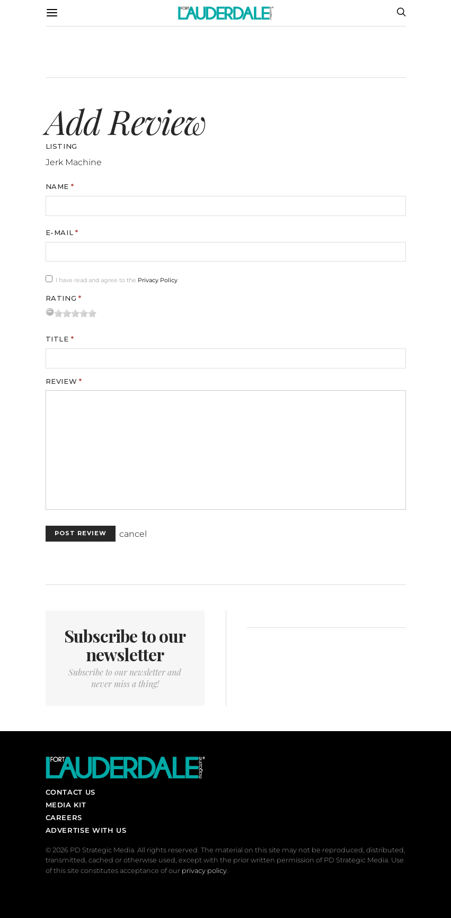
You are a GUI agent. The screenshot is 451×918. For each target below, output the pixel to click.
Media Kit (66, 804)
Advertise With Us (86, 830)
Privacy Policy (158, 280)
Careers (64, 817)
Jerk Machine (74, 162)
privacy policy (204, 871)
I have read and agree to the (117, 280)
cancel (133, 534)
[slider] (75, 313)
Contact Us (70, 792)
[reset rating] (50, 312)
